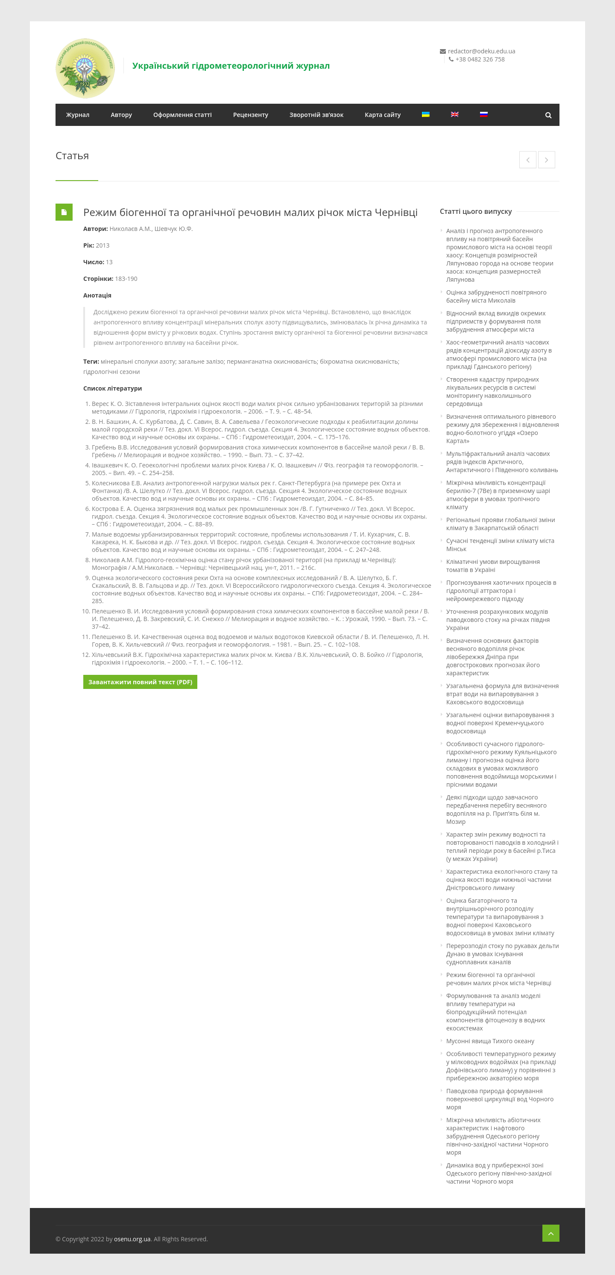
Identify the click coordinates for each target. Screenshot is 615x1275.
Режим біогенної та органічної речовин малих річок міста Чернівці (250, 212)
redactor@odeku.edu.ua (481, 51)
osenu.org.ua (132, 1239)
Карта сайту (383, 115)
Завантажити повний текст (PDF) (140, 682)
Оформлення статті (182, 115)
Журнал (77, 115)
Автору (121, 115)
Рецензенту (250, 115)
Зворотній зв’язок (316, 115)
